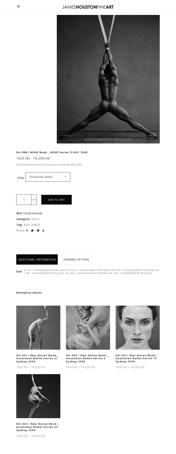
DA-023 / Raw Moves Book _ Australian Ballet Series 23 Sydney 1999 (37, 427)
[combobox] (48, 177)
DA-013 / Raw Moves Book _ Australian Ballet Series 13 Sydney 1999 (137, 358)
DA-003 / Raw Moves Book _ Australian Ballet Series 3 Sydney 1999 (87, 358)
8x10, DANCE (32, 224)
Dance (35, 219)
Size (21, 178)
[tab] (37, 259)
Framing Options (76, 259)
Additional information (37, 259)
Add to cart (56, 199)
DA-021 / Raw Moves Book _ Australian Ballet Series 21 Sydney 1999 (37, 358)
